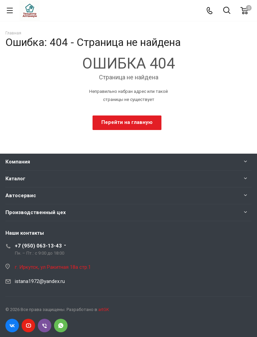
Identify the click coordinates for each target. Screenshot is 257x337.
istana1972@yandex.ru (40, 281)
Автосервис (20, 195)
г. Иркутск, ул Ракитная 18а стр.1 (53, 267)
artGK (103, 309)
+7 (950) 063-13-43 (38, 246)
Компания (17, 162)
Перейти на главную (127, 122)
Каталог (15, 179)
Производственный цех (35, 212)
